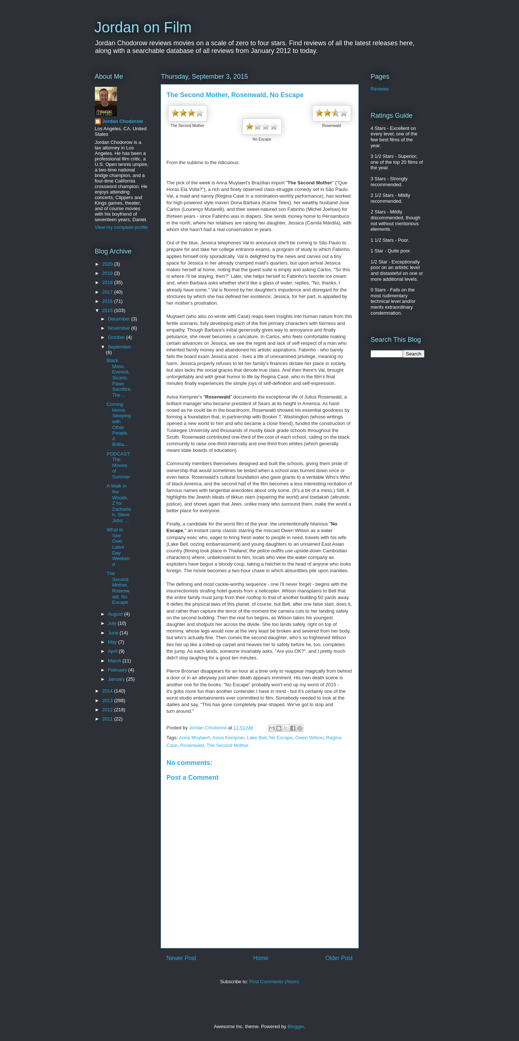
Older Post (339, 958)
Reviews (380, 89)
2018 (108, 282)
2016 (108, 301)
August (116, 614)
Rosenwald (192, 745)
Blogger (296, 1026)
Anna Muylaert (194, 737)
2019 (108, 273)
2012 (108, 709)
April (113, 651)
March (115, 660)
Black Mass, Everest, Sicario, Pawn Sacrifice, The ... (119, 378)
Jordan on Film (143, 27)
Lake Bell (256, 737)
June (114, 632)
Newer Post (181, 958)
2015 (108, 310)
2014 (108, 691)
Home (261, 958)
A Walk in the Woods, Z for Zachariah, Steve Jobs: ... (119, 503)
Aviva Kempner (228, 737)
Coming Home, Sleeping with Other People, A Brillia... (119, 424)
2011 (108, 719)
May (113, 642)
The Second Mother (227, 745)
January (117, 679)
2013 (108, 700)
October (117, 337)
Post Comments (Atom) (274, 981)
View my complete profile (121, 227)
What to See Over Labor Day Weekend (118, 547)
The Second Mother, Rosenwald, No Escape (118, 588)
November (119, 328)
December (119, 319)
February (118, 670)
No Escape (281, 737)
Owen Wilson (309, 737)
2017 (108, 292)
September (119, 347)
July (113, 623)
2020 (108, 264)
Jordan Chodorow (122, 121)
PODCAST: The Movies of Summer (119, 465)
